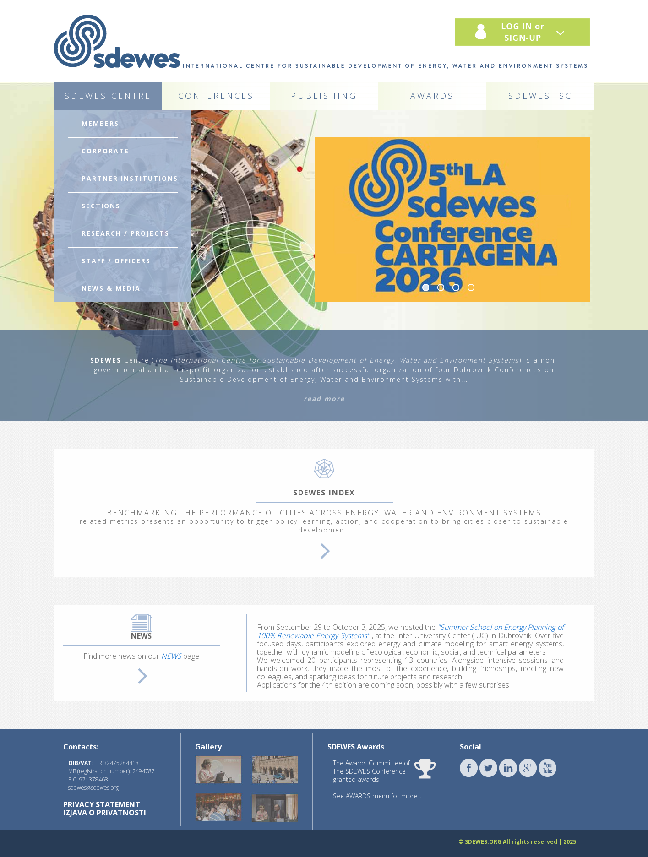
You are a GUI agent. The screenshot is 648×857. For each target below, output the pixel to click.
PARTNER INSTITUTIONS (130, 178)
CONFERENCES (216, 95)
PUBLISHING (324, 95)
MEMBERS (100, 123)
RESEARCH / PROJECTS (125, 233)
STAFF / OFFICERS (116, 260)
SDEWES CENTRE (108, 95)
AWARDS (432, 95)
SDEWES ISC (540, 95)
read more (324, 398)
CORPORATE (105, 150)
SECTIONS (101, 205)
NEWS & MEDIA (111, 288)
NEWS (171, 656)
